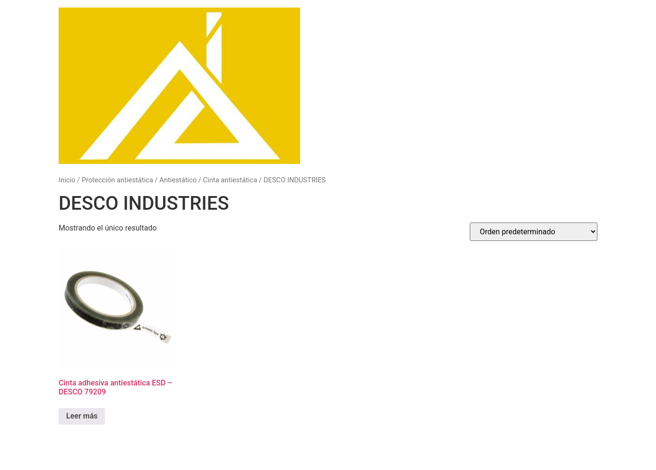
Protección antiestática (117, 180)
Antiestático (178, 180)
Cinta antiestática (230, 180)
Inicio (67, 180)
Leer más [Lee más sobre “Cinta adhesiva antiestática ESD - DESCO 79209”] (81, 415)
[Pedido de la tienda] (533, 231)
